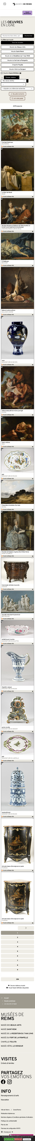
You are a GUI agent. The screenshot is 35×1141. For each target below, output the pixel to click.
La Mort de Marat (7, 192)
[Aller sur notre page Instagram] (9, 1082)
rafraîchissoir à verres (8, 639)
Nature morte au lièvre (8, 310)
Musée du (17, 60)
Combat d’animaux (7, 142)
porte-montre (6, 727)
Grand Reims (17, 1110)
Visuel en (12, 73)
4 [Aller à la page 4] (17, 947)
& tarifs (10, 1096)
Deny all (18, 1139)
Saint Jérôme (6, 442)
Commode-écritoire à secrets (10, 585)
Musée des (17, 47)
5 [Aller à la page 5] (17, 951)
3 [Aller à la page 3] (17, 942)
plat (3, 474)
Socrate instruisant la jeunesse (11, 614)
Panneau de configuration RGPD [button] (10, 1128)
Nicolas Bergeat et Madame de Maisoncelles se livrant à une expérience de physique (16, 226)
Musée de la (17, 56)
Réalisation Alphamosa (8, 1114)
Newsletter (5, 1100)
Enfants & (7, 1063)
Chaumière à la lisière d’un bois (11, 505)
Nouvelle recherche (17, 94)
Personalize (27, 1139)
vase (3, 360)
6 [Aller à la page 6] (17, 956)
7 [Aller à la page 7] (17, 961)
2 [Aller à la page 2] (17, 937)
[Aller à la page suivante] (26, 928)
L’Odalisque (5, 261)
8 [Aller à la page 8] (17, 965)
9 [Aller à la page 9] (17, 970)
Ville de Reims (5, 1110)
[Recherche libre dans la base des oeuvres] (12, 36)
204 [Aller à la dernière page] (17, 979)
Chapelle (17, 65)
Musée (27, 12)
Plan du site (4, 1125)
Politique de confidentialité (9, 1121)
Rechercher (28, 36)
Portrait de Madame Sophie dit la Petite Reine (15, 552)
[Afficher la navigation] (4, 4)
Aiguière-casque (7, 687)
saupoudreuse (6, 812)
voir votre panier (17, 98)
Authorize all (9, 1139)
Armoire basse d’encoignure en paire (13, 866)
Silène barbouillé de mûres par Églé (12, 411)
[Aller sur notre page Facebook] (3, 1082)
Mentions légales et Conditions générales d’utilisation (17, 1117)
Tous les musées (17, 43)
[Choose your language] (7, 1132)
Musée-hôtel (17, 69)
